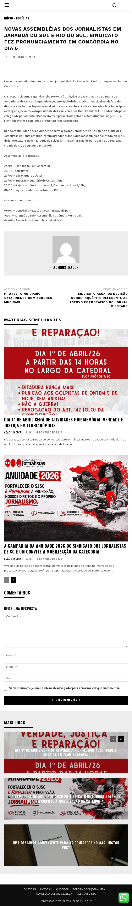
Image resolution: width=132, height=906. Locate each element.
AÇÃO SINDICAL (13, 432)
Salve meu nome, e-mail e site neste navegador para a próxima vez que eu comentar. (64, 688)
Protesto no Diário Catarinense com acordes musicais (28, 297)
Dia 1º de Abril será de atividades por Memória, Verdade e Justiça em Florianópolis (63, 422)
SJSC (29, 432)
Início (8, 18)
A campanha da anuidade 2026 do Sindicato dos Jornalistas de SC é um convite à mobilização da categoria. (65, 549)
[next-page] (13, 580)
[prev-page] (6, 580)
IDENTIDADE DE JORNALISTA (88, 889)
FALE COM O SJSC (86, 893)
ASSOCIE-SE (61, 889)
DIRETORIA (30, 889)
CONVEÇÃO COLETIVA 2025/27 (54, 893)
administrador (66, 267)
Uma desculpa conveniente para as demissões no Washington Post (66, 845)
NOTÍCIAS (22, 18)
